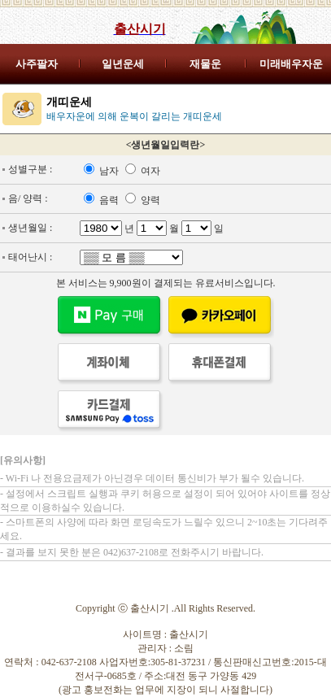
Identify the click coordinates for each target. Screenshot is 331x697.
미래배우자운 (291, 64)
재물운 (205, 64)
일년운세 (123, 64)
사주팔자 (36, 64)
